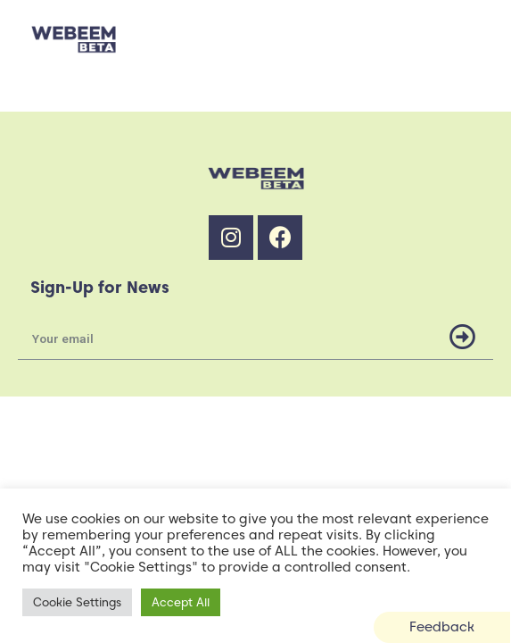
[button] (442, 627)
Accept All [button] (181, 602)
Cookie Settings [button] (77, 602)
